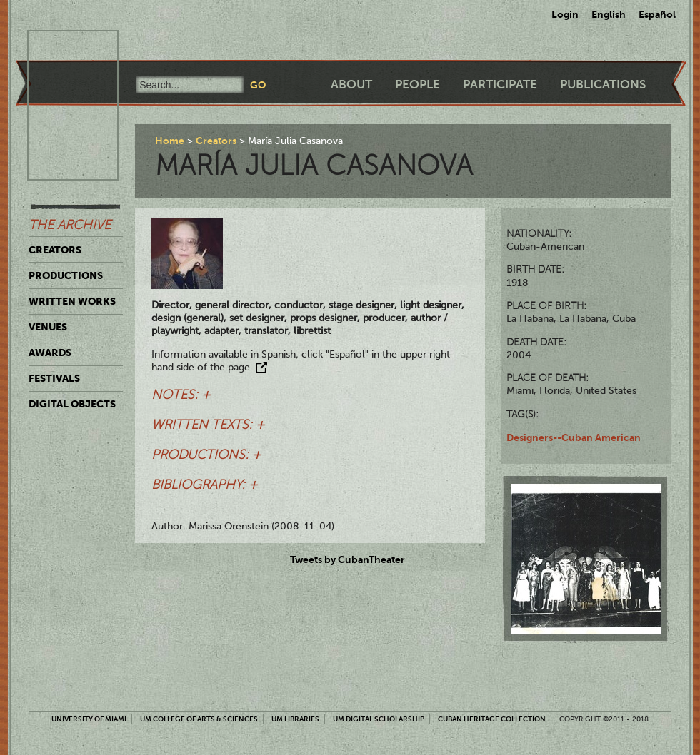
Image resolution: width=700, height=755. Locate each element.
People (417, 84)
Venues (48, 327)
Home (169, 140)
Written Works (72, 301)
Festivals (54, 378)
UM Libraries (295, 719)
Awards (50, 352)
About (351, 84)
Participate (500, 84)
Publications (603, 84)
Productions (66, 275)
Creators (55, 249)
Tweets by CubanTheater (347, 559)
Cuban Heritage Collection (492, 719)
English (608, 14)
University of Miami (88, 719)
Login (565, 14)
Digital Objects (72, 404)
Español (657, 14)
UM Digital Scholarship (378, 719)
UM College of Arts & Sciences (199, 719)
